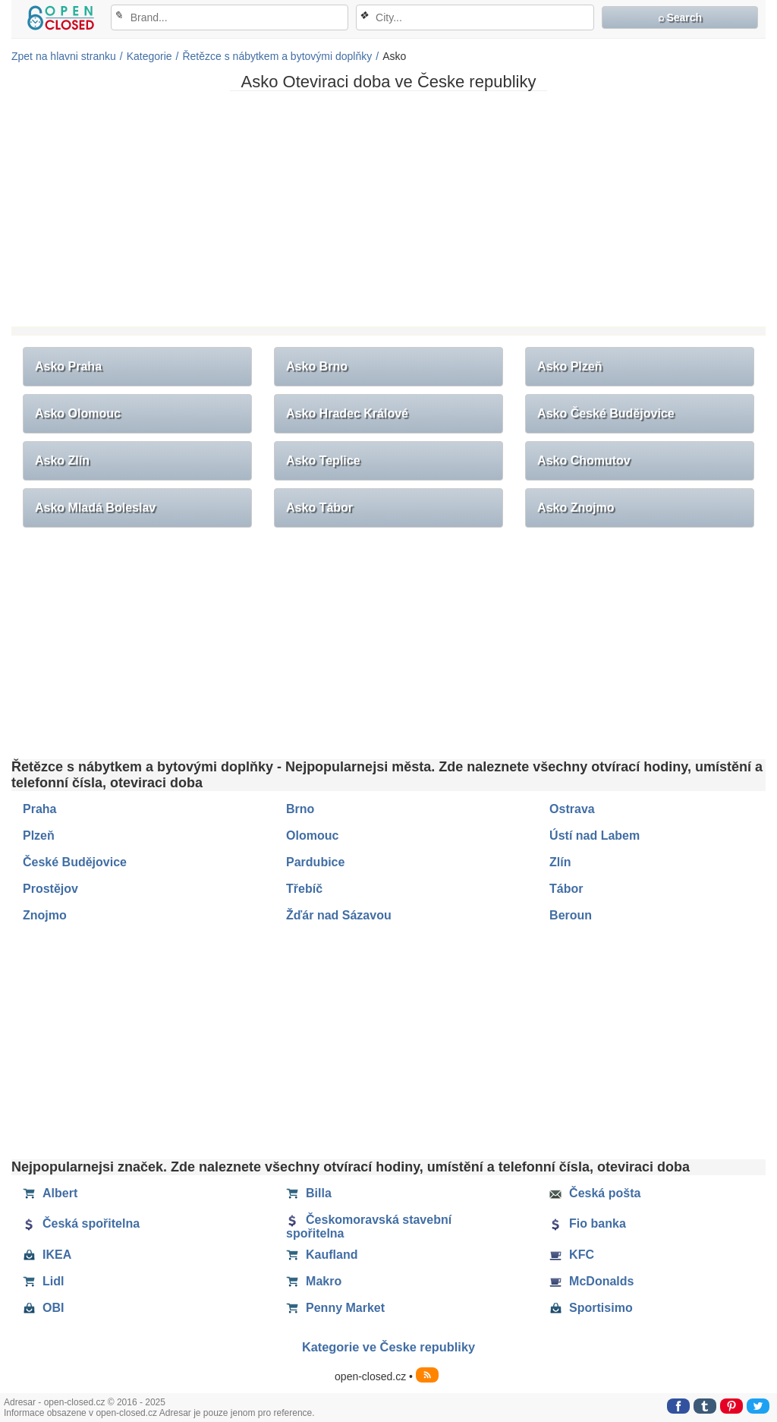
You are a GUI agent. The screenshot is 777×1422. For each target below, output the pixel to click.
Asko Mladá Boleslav (95, 507)
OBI (43, 1308)
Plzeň (39, 835)
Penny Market (335, 1308)
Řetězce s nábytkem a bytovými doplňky (277, 56)
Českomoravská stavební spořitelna (368, 1226)
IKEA (47, 1255)
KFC (571, 1255)
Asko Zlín (62, 460)
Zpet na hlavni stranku (63, 56)
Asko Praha (68, 366)
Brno (300, 808)
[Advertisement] (388, 208)
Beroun (570, 915)
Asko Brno (317, 366)
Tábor (566, 888)
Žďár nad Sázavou (339, 915)
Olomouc (312, 835)
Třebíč (304, 888)
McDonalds (591, 1281)
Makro (313, 1281)
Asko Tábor (319, 507)
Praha (39, 808)
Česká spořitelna (81, 1224)
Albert (50, 1193)
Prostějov (50, 888)
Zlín (560, 862)
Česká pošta (594, 1193)
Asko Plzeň (569, 366)
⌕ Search (680, 17)
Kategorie (149, 56)
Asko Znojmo (575, 507)
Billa (309, 1193)
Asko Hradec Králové (347, 413)
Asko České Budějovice (606, 413)
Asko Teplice (323, 460)
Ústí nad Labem (594, 835)
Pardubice (315, 862)
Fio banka (587, 1224)
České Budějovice (75, 862)
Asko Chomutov (584, 460)
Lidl (43, 1281)
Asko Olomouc (78, 413)
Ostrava (572, 808)
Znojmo (45, 915)
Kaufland (321, 1255)
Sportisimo (591, 1308)
